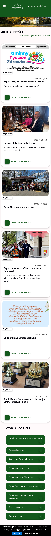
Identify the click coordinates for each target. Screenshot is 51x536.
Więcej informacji (32, 533)
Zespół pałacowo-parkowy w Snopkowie (25, 497)
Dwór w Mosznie (25, 507)
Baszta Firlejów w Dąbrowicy (25, 459)
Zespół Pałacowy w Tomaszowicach (25, 486)
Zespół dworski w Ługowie (25, 468)
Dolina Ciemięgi (25, 516)
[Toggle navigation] (4, 14)
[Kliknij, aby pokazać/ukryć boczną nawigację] (5, 6)
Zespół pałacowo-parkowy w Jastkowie (25, 440)
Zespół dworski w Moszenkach (25, 477)
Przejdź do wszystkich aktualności (34, 35)
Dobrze (17, 533)
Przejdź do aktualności (18, 97)
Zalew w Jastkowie (25, 450)
